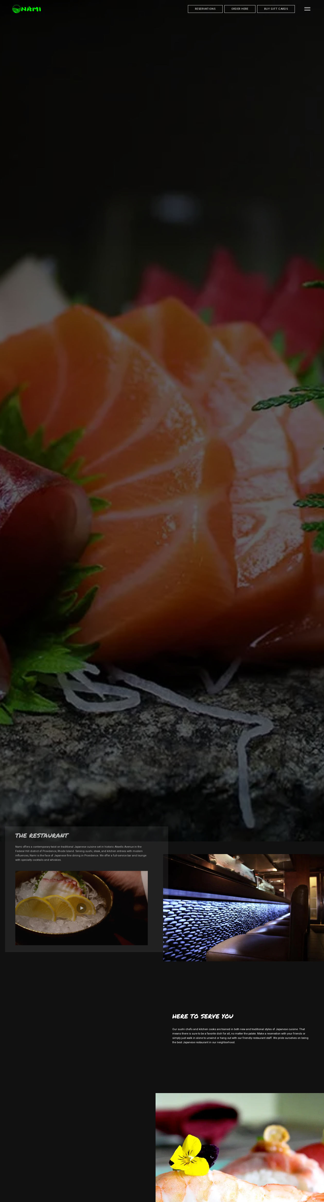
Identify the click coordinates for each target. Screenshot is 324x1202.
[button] (81, 866)
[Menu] (307, 9)
